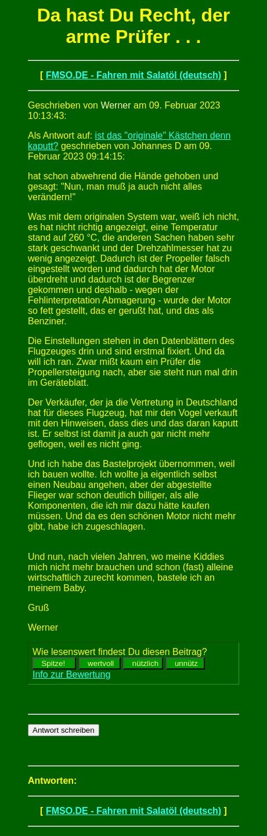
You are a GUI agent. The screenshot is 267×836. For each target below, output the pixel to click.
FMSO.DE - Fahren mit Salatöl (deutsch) (133, 75)
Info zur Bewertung (71, 674)
